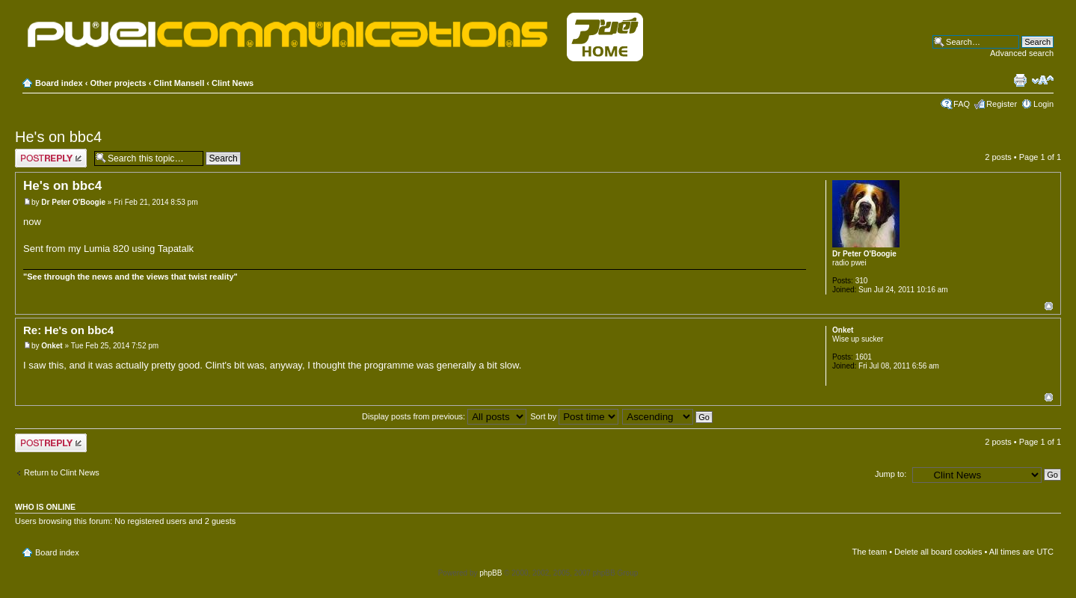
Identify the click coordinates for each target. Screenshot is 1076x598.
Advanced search (1022, 53)
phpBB (490, 573)
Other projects (118, 82)
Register (1001, 103)
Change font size (1043, 80)
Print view (1020, 80)
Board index (59, 82)
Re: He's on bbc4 (68, 330)
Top (1049, 306)
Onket (51, 346)
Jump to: (890, 473)
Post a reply (51, 158)
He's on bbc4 (58, 137)
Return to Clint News (61, 472)
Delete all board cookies (938, 551)
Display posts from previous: (444, 416)
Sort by (574, 416)
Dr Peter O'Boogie (73, 202)
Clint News (232, 82)
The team (869, 551)
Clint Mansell (178, 82)
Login (1043, 103)
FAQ (961, 103)
